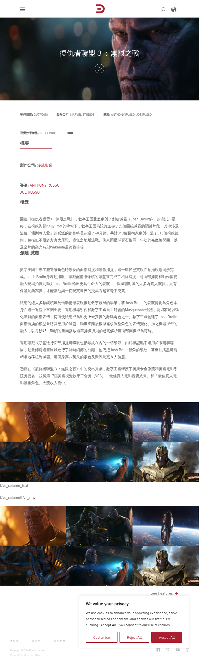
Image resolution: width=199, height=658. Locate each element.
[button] (22, 9)
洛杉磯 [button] (14, 640)
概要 (24, 143)
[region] (134, 621)
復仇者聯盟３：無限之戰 (99, 52)
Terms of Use (33, 654)
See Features (165, 593)
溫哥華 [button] (36, 640)
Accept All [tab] (167, 637)
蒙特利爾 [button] (60, 640)
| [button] (25, 640)
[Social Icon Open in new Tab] (158, 649)
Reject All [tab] (134, 637)
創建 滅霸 (29, 252)
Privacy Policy (17, 654)
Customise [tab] (101, 637)
